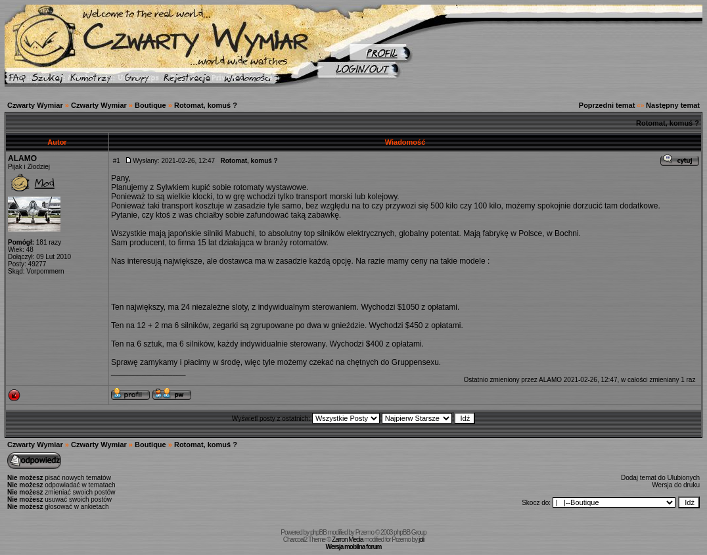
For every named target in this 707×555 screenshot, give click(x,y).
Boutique (150, 105)
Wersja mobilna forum (354, 546)
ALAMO (22, 158)
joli (421, 539)
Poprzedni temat (607, 105)
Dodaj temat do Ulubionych (660, 477)
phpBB (318, 532)
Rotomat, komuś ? (205, 105)
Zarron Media (347, 539)
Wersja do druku (676, 485)
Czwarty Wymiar (35, 105)
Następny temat (673, 105)
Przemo (364, 532)
